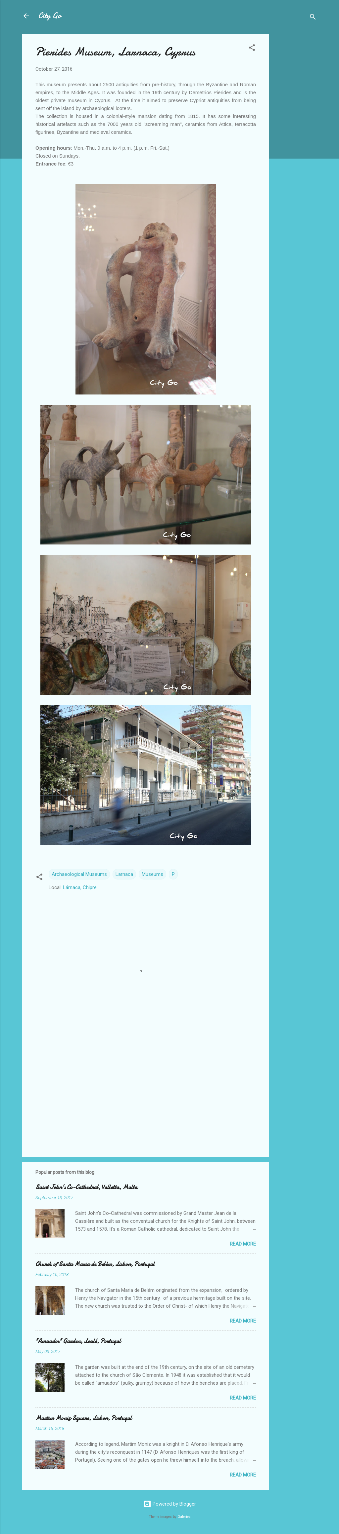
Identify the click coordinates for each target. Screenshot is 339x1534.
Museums (152, 874)
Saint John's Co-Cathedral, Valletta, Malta (86, 1187)
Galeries (184, 1517)
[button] (252, 49)
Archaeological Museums (79, 874)
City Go (49, 15)
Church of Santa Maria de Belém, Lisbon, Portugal (95, 1264)
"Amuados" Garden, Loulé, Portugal (78, 1341)
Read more (243, 1244)
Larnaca (124, 874)
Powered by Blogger (169, 1504)
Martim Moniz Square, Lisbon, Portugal (83, 1418)
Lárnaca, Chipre (80, 887)
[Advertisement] (295, 133)
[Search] (313, 18)
